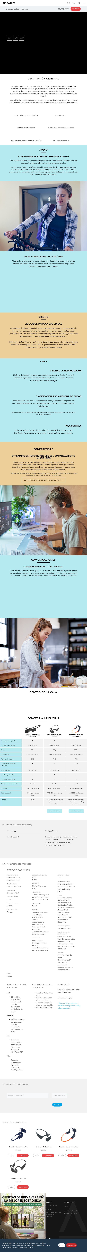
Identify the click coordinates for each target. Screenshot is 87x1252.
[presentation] (33, 1105)
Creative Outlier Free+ (54, 735)
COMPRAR (23, 1155)
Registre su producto (70, 1213)
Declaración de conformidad (50, 1215)
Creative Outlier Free (43, 1147)
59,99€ (18, 1182)
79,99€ (69, 1150)
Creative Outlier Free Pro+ (76, 735)
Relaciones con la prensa (53, 1212)
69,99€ (18, 1150)
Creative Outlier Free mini (33, 735)
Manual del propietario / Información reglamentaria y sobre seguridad (69, 1005)
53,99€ (43, 1150)
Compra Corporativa (70, 1216)
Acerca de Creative (51, 1205)
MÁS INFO (61, 1245)
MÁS (11, 1155)
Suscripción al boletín (70, 1211)
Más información (54, 811)
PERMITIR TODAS (71, 1245)
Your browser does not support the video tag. (43, 289)
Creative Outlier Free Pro (18, 1147)
